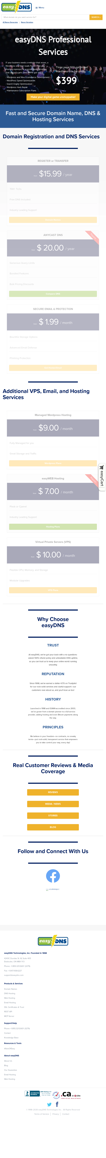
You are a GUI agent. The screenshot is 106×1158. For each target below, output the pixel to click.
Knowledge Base (11, 1037)
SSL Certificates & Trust (14, 1007)
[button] (46, 102)
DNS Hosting (9, 993)
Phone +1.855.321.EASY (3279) (17, 1028)
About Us (8, 1061)
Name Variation (27, 22)
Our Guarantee (10, 1070)
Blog (6, 1065)
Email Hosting (10, 1002)
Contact (7, 1033)
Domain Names (10, 989)
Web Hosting (9, 998)
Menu (41, 7)
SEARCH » (96, 17)
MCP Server (9, 1016)
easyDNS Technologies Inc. (50, 1110)
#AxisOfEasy (9, 1048)
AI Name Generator (10, 22)
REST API (8, 1011)
